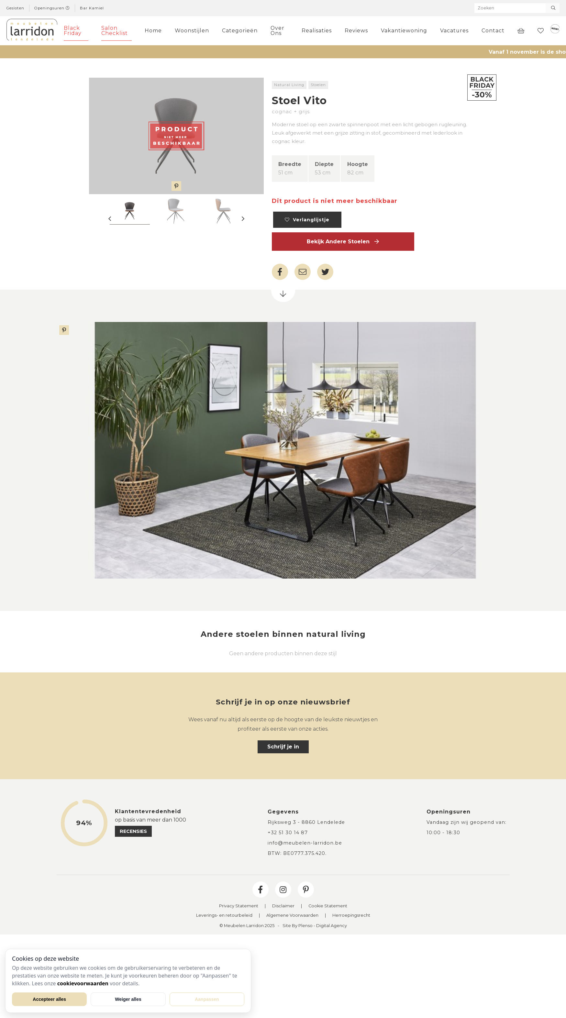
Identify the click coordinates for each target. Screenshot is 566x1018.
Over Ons (277, 30)
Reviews (356, 31)
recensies (133, 831)
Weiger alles (128, 999)
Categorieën (240, 31)
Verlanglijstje (307, 220)
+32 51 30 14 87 (288, 832)
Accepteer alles (49, 999)
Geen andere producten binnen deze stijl (283, 653)
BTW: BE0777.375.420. (297, 853)
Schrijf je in (283, 747)
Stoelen (318, 85)
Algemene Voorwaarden (292, 915)
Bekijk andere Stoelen (343, 241)
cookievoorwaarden (82, 983)
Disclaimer (283, 906)
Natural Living (289, 85)
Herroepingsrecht (351, 915)
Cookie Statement (327, 906)
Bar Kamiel (92, 8)
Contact (493, 31)
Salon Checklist (114, 30)
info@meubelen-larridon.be (305, 843)
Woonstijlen (192, 31)
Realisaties (317, 31)
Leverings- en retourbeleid (224, 915)
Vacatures (454, 31)
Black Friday (73, 30)
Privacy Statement (238, 906)
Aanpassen (207, 999)
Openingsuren (52, 8)
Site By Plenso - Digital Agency (315, 926)
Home (153, 31)
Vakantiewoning (404, 31)
